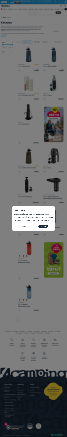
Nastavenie (23, 226)
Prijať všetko (43, 226)
